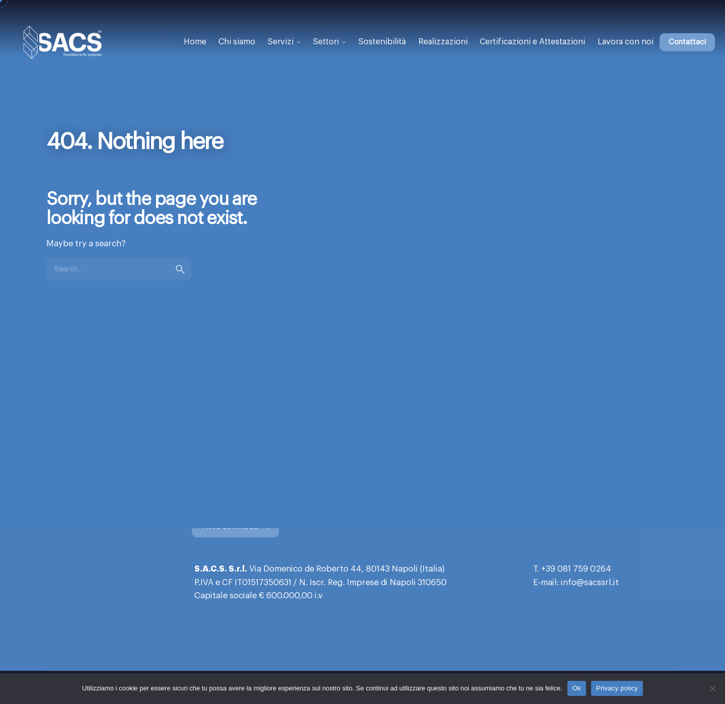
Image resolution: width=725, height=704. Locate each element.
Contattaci (687, 42)
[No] (712, 688)
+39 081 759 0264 (576, 569)
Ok (576, 688)
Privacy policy (617, 688)
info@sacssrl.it (590, 583)
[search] (180, 279)
